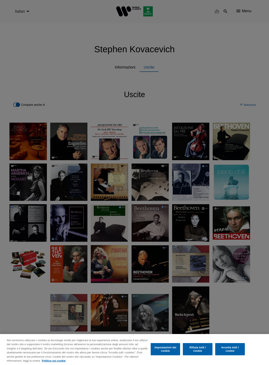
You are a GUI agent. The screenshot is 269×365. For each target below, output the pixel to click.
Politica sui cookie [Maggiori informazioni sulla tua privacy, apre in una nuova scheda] (54, 360)
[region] (134, 349)
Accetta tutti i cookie (230, 349)
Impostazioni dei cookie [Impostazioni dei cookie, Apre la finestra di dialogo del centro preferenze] (165, 349)
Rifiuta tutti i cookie (198, 349)
